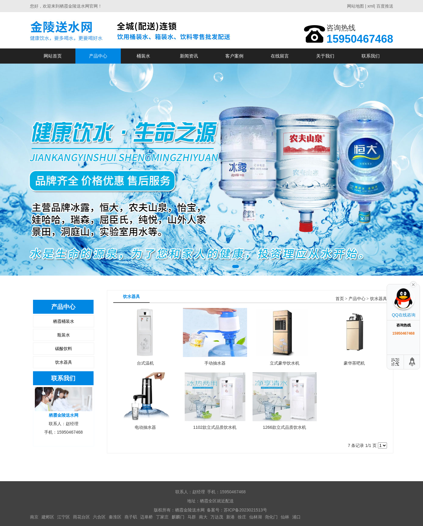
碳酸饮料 (63, 348)
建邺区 (47, 516)
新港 (230, 516)
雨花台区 (81, 516)
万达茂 (216, 516)
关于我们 (325, 55)
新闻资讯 (189, 55)
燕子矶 (130, 516)
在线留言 (280, 55)
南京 (34, 516)
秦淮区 (115, 516)
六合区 (99, 516)
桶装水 (143, 55)
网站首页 (53, 55)
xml (370, 6)
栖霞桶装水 (63, 321)
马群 (191, 516)
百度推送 (384, 6)
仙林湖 (255, 516)
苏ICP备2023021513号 (245, 510)
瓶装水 (63, 334)
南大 (203, 516)
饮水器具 (63, 362)
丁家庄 (162, 516)
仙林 (285, 516)
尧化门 (271, 516)
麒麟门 (178, 516)
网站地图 (355, 6)
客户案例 (234, 55)
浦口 (296, 516)
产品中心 (98, 55)
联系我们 (371, 55)
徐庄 (242, 516)
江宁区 (63, 516)
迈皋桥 (146, 516)
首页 (339, 298)
